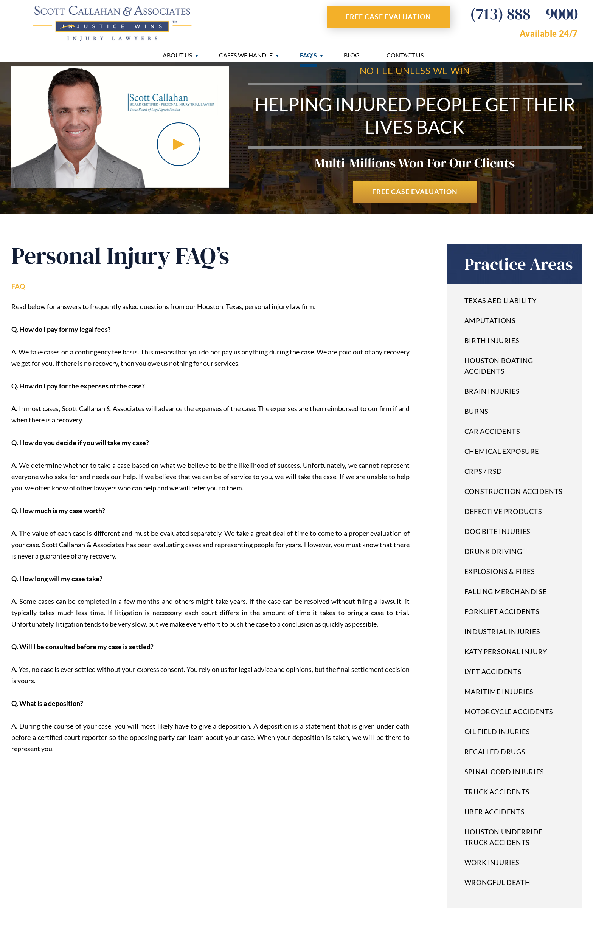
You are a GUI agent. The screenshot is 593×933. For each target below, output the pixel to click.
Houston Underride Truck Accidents (503, 837)
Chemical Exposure (501, 451)
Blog (352, 55)
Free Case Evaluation (388, 16)
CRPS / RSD (483, 471)
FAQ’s (308, 55)
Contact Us (405, 55)
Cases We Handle (246, 55)
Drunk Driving (493, 551)
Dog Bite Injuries (497, 531)
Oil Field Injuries (497, 731)
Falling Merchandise (505, 591)
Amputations (490, 320)
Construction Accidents (513, 491)
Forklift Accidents (502, 611)
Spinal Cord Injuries (504, 771)
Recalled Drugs (494, 751)
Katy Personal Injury (505, 651)
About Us (177, 55)
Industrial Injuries (502, 631)
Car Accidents (492, 431)
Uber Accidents (494, 812)
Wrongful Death (497, 882)
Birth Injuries (491, 340)
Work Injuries (492, 862)
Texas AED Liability (500, 300)
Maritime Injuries (499, 691)
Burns (476, 411)
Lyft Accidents (493, 671)
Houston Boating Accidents (498, 365)
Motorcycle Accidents (508, 711)
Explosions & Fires (499, 571)
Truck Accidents (497, 792)
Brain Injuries (492, 391)
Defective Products (503, 511)
